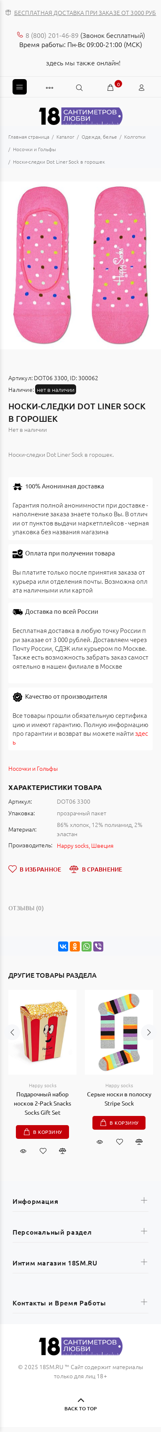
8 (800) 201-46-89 (52, 35)
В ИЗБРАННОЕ (34, 869)
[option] (80, 265)
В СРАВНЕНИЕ (95, 869)
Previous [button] (12, 1052)
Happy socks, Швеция (85, 845)
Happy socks (42, 1085)
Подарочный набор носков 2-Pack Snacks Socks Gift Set (42, 1103)
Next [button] (149, 1052)
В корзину (47, 1131)
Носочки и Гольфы (33, 768)
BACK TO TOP (80, 1408)
